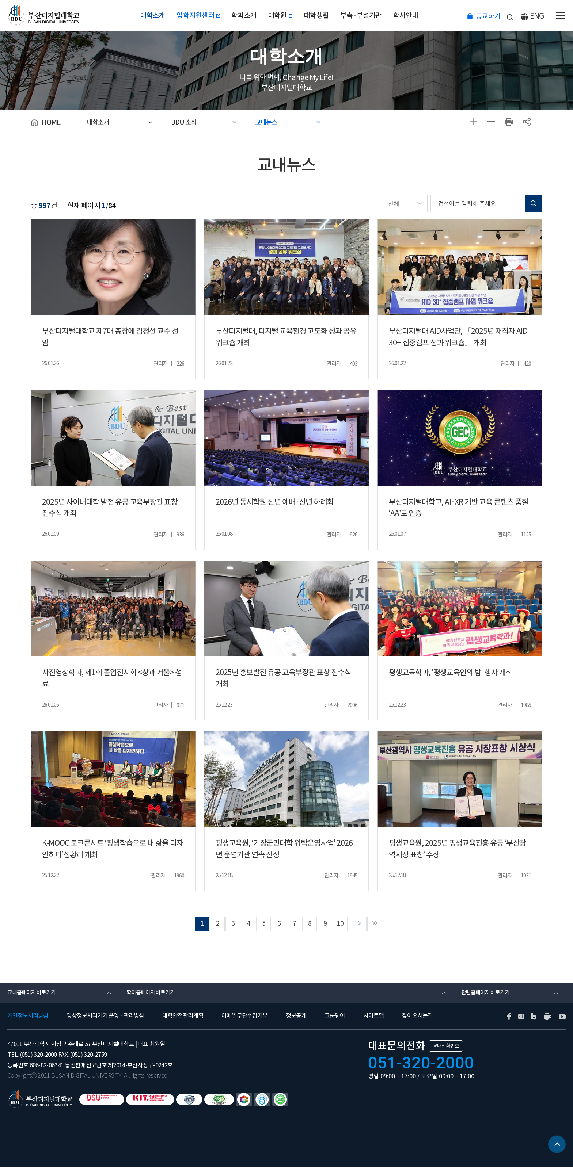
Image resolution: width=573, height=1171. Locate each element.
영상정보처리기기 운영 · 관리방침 (105, 1019)
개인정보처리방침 (27, 1019)
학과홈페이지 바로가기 (152, 995)
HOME (51, 122)
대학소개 (142, 15)
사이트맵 (373, 1019)
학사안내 (416, 15)
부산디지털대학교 (45, 15)
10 (345, 925)
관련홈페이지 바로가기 (487, 995)
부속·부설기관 (368, 15)
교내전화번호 (446, 1049)
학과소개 (240, 15)
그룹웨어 (335, 1019)
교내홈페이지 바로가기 (33, 995)
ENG (537, 16)
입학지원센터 (192, 15)
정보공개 (296, 1019)
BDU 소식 (186, 122)
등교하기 (487, 16)
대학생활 (320, 15)
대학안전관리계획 (182, 1019)
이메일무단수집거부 (244, 1019)
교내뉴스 (269, 122)
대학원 (280, 15)
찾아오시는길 (417, 1019)
